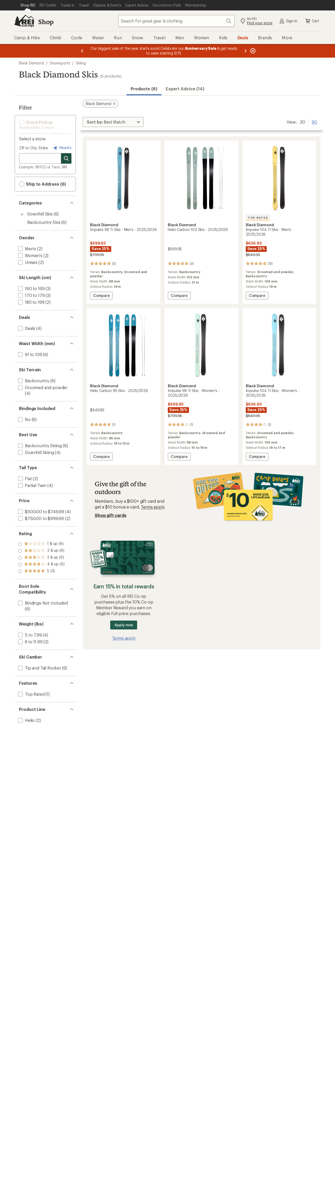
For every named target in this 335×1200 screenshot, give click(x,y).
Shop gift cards (110, 515)
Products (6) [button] (144, 88)
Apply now (123, 625)
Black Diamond (31, 63)
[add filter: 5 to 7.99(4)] (29, 634)
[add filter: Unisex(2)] (27, 262)
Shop (45, 21)
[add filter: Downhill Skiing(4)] (35, 452)
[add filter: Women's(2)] (29, 255)
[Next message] (245, 51)
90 (314, 121)
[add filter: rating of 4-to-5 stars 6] (41, 551)
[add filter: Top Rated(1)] (31, 694)
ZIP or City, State (33, 148)
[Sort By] (113, 122)
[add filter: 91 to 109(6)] (29, 354)
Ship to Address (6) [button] (42, 184)
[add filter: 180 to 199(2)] (30, 302)
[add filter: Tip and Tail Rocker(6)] (39, 667)
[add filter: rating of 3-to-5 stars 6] (41, 557)
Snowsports (60, 63)
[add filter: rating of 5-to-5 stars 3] (41, 544)
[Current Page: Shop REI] (27, 5)
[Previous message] (82, 51)
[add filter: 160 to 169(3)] (30, 288)
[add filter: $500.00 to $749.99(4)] (40, 511)
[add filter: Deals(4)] (26, 328)
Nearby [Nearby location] (61, 148)
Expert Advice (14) (185, 88)
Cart (312, 21)
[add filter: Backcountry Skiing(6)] (39, 445)
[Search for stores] (66, 158)
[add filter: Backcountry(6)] (33, 380)
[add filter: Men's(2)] (26, 248)
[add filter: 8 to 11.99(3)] (29, 641)
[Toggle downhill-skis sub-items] (22, 214)
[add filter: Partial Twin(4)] (31, 485)
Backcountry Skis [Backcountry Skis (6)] (43, 222)
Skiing (81, 63)
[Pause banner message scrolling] (252, 51)
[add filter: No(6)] (24, 419)
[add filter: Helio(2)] (26, 720)
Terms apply (152, 506)
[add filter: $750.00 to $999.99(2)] (40, 518)
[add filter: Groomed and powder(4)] (42, 387)
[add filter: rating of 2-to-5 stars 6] (41, 564)
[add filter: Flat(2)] (24, 478)
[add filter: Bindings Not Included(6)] (42, 602)
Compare (103, 296)
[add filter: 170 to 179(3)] (30, 295)
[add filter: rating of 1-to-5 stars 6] (41, 571)
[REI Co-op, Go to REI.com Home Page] (24, 21)
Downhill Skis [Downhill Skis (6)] (40, 213)
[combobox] (176, 21)
